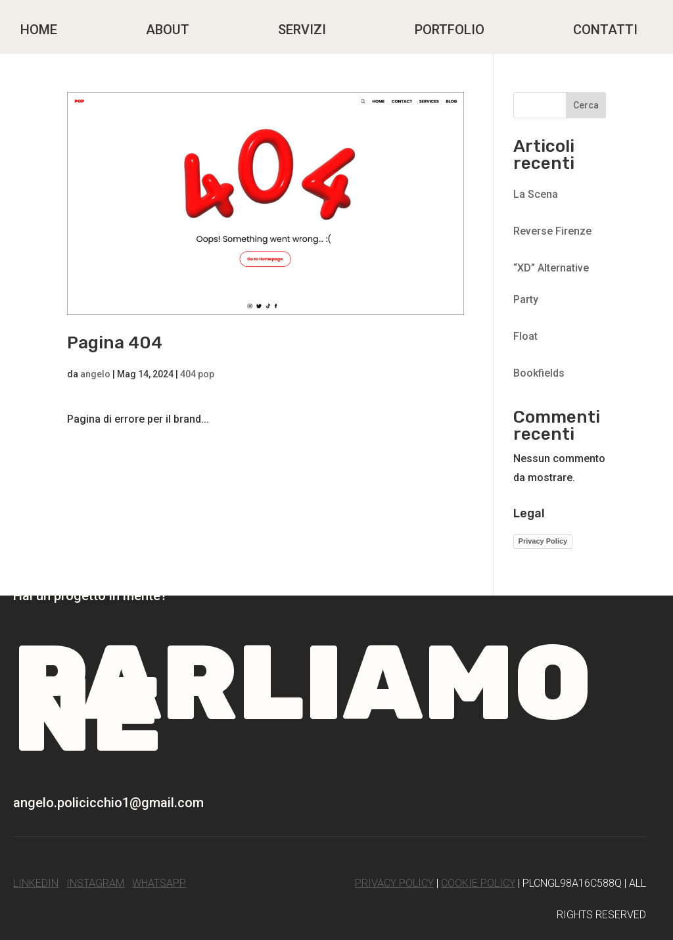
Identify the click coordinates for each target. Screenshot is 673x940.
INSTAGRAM (95, 883)
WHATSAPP (159, 883)
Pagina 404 (114, 343)
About (167, 29)
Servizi (302, 29)
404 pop (197, 374)
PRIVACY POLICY (394, 883)
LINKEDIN (35, 883)
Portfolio (449, 29)
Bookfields (539, 373)
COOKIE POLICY (478, 883)
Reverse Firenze (552, 231)
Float (525, 336)
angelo (95, 374)
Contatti (605, 29)
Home (38, 29)
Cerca (586, 105)
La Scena (535, 194)
